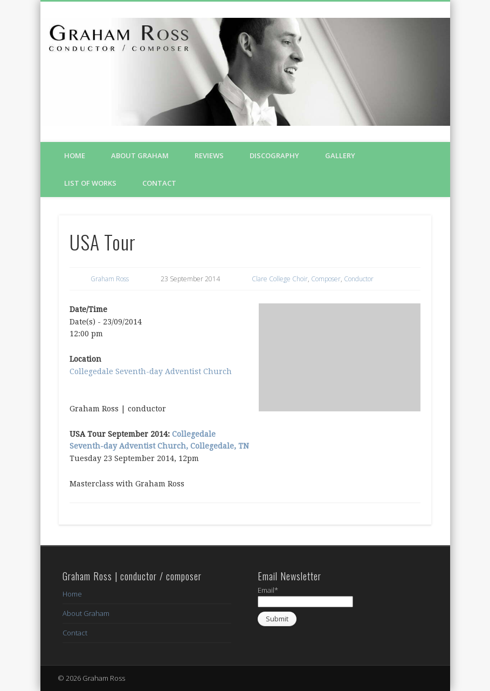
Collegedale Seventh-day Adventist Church (151, 371)
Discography (274, 155)
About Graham (140, 155)
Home (74, 155)
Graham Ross (110, 278)
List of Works (90, 183)
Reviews (209, 155)
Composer (326, 278)
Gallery (340, 155)
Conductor (359, 278)
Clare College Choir (280, 278)
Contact (159, 183)
